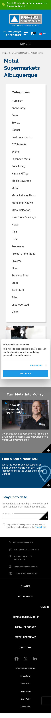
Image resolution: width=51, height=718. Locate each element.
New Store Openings (24, 217)
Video (15, 312)
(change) (17, 32)
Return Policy (25, 699)
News (15, 224)
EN (42, 33)
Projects (17, 261)
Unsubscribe (25, 707)
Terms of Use (25, 684)
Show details (36, 365)
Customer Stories (22, 137)
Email (9, 514)
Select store (13, 35)
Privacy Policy (40, 527)
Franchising (18, 166)
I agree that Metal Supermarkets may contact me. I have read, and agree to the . (26, 526)
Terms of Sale (26, 691)
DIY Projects (19, 144)
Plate (15, 239)
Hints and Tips (20, 173)
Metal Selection (21, 210)
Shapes (25, 586)
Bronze (16, 122)
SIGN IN (44, 606)
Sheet (15, 268)
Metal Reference (25, 637)
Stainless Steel (20, 275)
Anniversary (18, 108)
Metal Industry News (24, 195)
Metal (15, 188)
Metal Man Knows (22, 202)
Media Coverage (21, 180)
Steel (15, 282)
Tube (14, 297)
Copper (16, 129)
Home (5, 53)
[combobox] (42, 33)
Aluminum (17, 100)
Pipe (14, 231)
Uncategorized (20, 304)
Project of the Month (24, 253)
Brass (15, 115)
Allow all (25, 373)
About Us (25, 647)
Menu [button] (25, 44)
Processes (18, 246)
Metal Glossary (25, 627)
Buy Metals (25, 596)
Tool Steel (18, 290)
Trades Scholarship (26, 617)
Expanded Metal (21, 159)
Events (16, 151)
